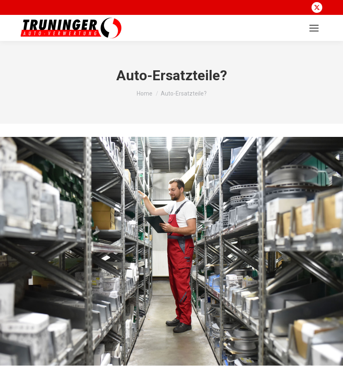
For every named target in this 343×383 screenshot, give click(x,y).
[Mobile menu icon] (314, 28)
